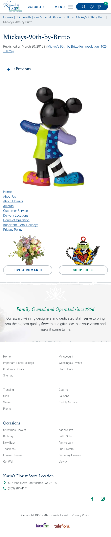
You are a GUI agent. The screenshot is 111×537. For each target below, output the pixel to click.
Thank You (9, 449)
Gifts (6, 396)
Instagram (103, 499)
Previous (22, 69)
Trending (8, 389)
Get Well (8, 461)
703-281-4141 (37, 7)
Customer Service (15, 211)
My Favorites (92, 8)
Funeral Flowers (12, 455)
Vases (7, 402)
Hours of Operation (16, 220)
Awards (8, 206)
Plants (7, 408)
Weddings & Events (70, 362)
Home (7, 192)
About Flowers (13, 201)
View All (63, 461)
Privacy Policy (12, 230)
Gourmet (64, 389)
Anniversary (66, 442)
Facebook (92, 499)
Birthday (8, 436)
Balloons (64, 396)
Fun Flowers (66, 449)
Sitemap (8, 375)
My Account (84, 8)
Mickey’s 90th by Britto (62, 46)
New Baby (9, 442)
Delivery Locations (16, 215)
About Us (9, 196)
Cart (100, 6)
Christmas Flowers (14, 430)
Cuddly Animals (68, 402)
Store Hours (66, 369)
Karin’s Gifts (66, 430)
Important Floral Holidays (20, 225)
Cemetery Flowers (70, 455)
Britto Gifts (65, 436)
